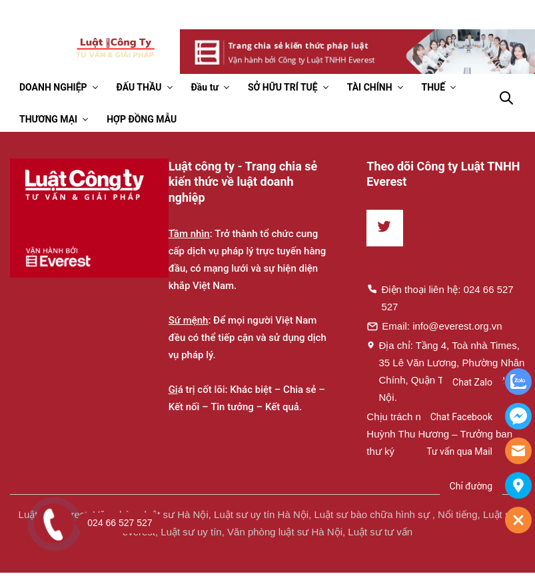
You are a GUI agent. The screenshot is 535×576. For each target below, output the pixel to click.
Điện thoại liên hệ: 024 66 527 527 (439, 297)
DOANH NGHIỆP (53, 87)
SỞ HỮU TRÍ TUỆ (283, 87)
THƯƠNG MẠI (48, 119)
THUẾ (434, 87)
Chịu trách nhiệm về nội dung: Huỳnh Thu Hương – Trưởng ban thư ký (439, 434)
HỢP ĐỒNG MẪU (142, 119)
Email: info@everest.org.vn (434, 326)
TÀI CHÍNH (369, 87)
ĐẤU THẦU (139, 87)
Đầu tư (205, 87)
